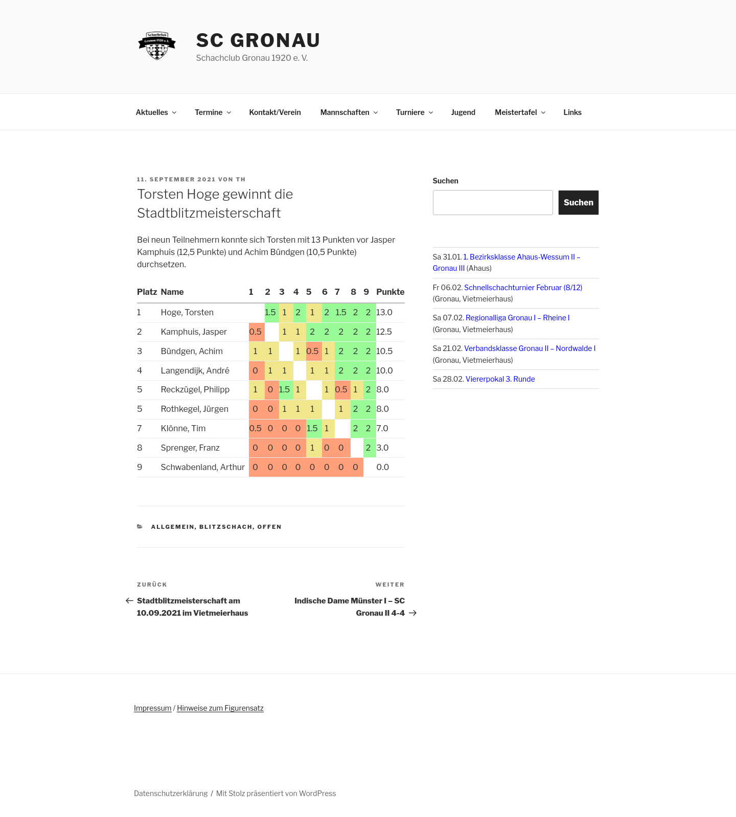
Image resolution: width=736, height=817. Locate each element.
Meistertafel (520, 112)
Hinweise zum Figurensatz (220, 708)
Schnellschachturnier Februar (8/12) (523, 287)
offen (269, 526)
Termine (214, 112)
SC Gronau (258, 40)
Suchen (445, 180)
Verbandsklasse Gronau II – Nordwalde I (530, 348)
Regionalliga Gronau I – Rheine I (518, 317)
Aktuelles (157, 112)
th (241, 179)
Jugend (463, 112)
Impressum (153, 708)
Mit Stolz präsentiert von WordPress (276, 793)
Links (573, 112)
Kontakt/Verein (275, 112)
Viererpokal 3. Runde (500, 379)
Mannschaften (349, 112)
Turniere (415, 112)
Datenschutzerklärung (171, 793)
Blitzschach (225, 526)
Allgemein (173, 526)
